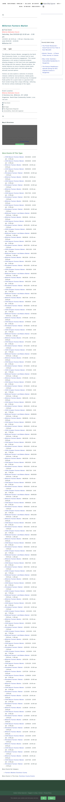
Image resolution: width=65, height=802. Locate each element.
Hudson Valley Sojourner (20, 792)
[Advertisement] (52, 27)
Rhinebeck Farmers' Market (14, 173)
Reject (51, 798)
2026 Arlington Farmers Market (15, 229)
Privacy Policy (24, 141)
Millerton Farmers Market (13, 165)
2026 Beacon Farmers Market (14, 157)
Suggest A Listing (32, 792)
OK (43, 798)
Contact (41, 792)
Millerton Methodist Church (10, 32)
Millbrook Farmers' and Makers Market (17, 213)
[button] (43, 6)
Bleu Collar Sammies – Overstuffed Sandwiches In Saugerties (51, 61)
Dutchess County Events (27, 776)
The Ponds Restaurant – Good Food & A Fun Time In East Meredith (51, 47)
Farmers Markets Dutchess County (16, 772)
